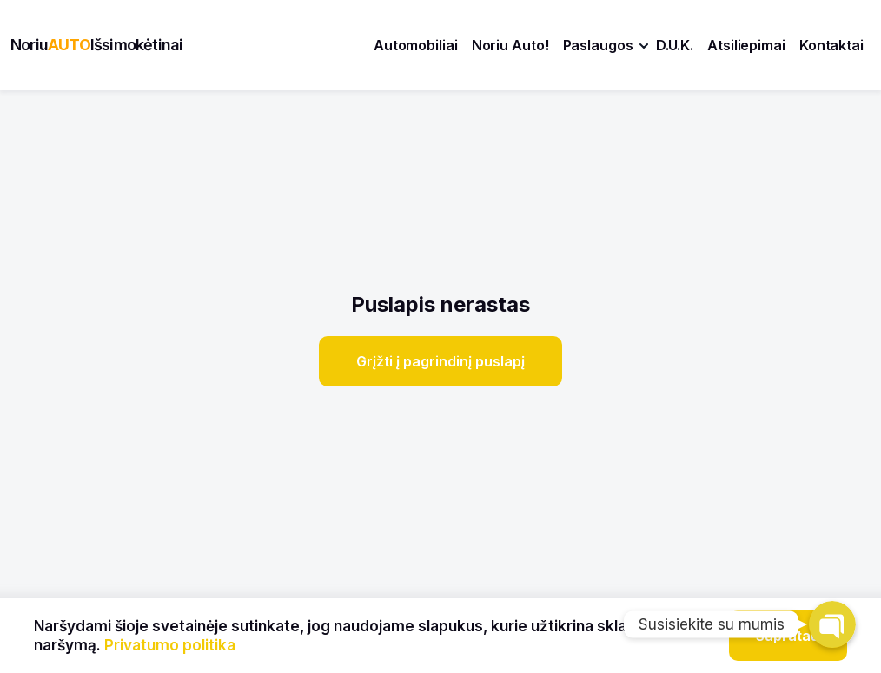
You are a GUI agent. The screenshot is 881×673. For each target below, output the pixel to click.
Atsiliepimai (746, 45)
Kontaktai (831, 45)
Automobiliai (416, 45)
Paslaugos (598, 45)
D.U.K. (674, 45)
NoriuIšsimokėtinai (96, 45)
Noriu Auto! (510, 45)
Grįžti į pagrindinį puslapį (440, 361)
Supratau (787, 635)
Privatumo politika (169, 645)
